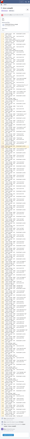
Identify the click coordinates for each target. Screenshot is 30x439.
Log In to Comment (8, 435)
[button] (28, 1)
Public (12, 10)
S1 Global (21, 422)
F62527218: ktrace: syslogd (11, 24)
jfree (11, 14)
